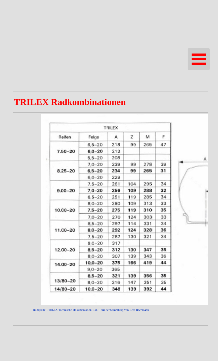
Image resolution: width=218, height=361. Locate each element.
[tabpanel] (109, 208)
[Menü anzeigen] (199, 59)
